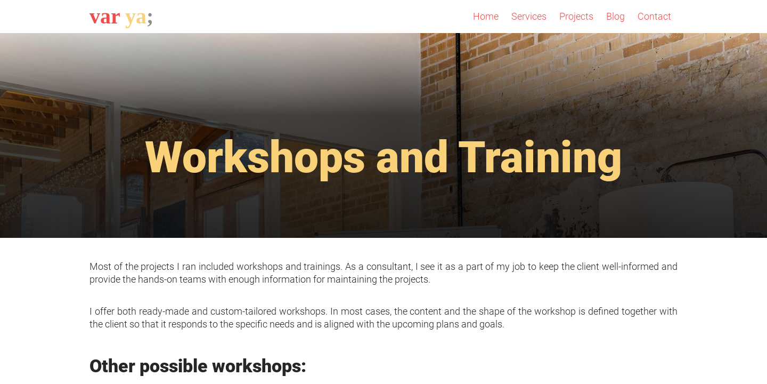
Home (486, 16)
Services (528, 16)
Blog (615, 16)
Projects (576, 16)
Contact (654, 16)
